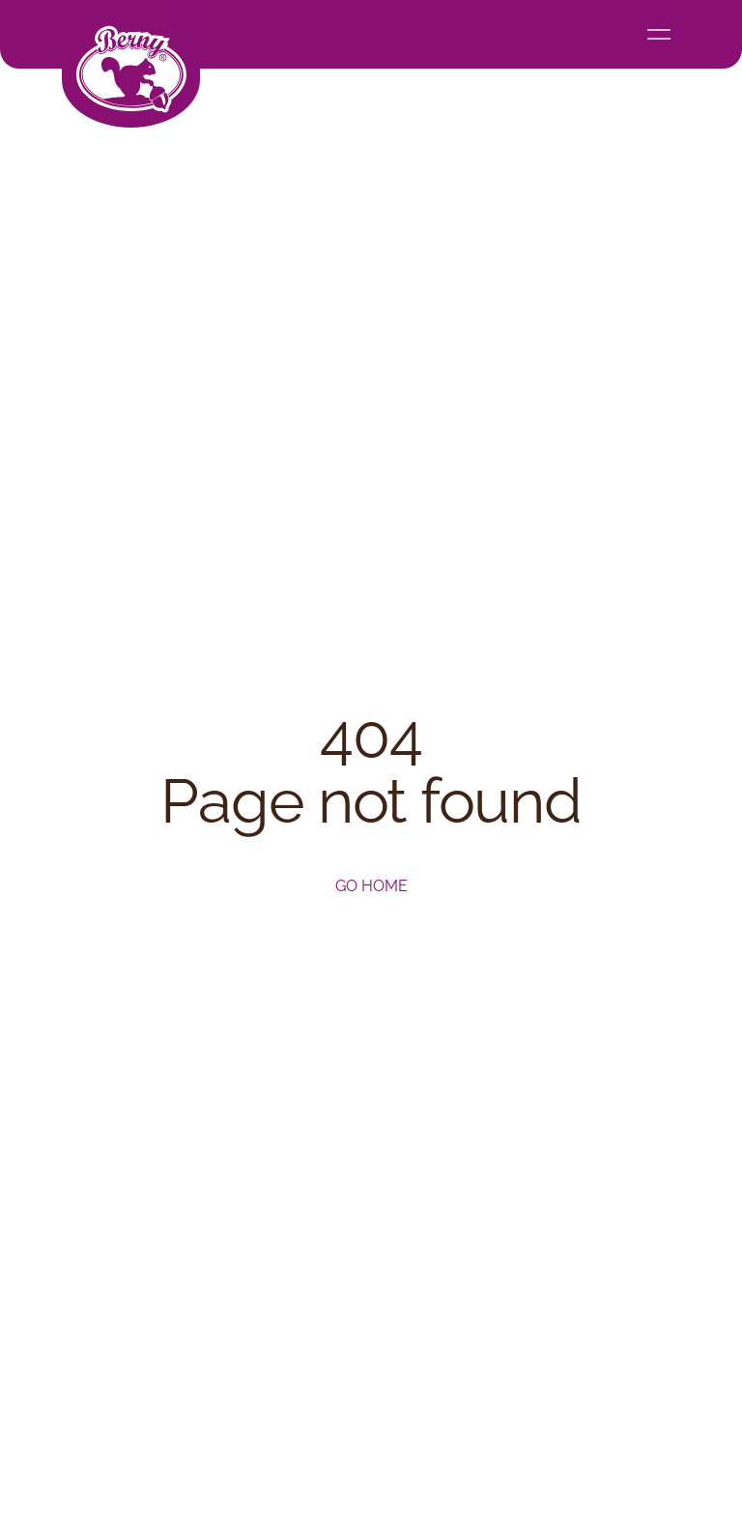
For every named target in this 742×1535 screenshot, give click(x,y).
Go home (371, 886)
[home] (131, 64)
